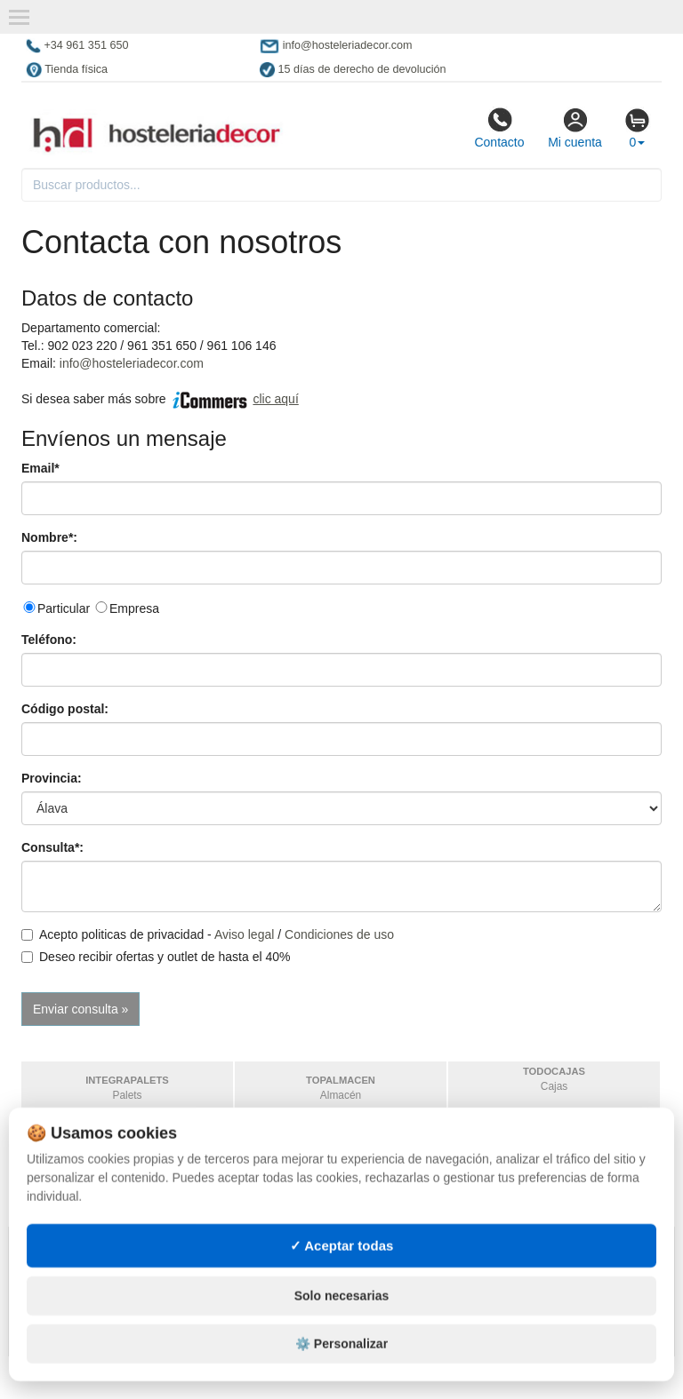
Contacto (499, 128)
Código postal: (64, 709)
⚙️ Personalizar (341, 1377)
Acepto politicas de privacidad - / (207, 934)
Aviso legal (244, 934)
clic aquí (275, 399)
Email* (40, 468)
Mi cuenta (575, 128)
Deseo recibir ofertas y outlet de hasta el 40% (156, 957)
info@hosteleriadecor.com (132, 363)
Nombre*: (49, 537)
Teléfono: (48, 639)
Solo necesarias (342, 1329)
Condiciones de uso (339, 934)
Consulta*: (52, 847)
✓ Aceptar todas (342, 1277)
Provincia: (51, 778)
